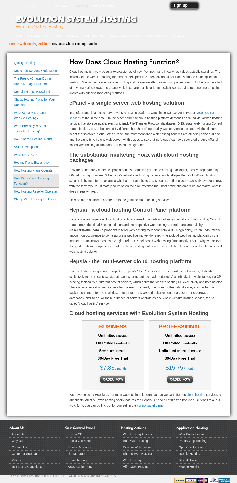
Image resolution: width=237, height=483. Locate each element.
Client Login (26, 6)
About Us (18, 434)
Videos (16, 460)
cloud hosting (196, 394)
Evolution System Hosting (76, 19)
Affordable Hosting (136, 466)
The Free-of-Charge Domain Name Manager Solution (33, 81)
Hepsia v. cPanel (79, 441)
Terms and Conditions (27, 466)
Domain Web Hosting (137, 447)
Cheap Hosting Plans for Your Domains (34, 102)
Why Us (17, 441)
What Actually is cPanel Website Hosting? (30, 115)
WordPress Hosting (192, 434)
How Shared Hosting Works (33, 139)
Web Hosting (132, 460)
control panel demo (150, 405)
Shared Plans (39, 35)
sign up (180, 5)
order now (113, 379)
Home (17, 35)
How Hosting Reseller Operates (36, 191)
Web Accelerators (79, 466)
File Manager (76, 453)
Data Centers (157, 35)
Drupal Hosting (189, 460)
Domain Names (67, 35)
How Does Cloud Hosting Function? (31, 180)
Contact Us (19, 447)
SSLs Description (26, 147)
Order (178, 35)
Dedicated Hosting (125, 35)
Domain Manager (79, 447)
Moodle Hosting (189, 466)
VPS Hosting (94, 35)
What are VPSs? (25, 155)
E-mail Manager (78, 460)
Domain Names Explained (32, 91)
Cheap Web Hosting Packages (35, 199)
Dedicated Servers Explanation (35, 70)
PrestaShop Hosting (193, 441)
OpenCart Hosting (191, 447)
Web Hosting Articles (33, 44)
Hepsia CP (74, 434)
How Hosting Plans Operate (33, 170)
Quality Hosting (24, 63)
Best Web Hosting (135, 441)
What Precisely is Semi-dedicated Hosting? (30, 128)
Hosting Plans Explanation (32, 162)
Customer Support (24, 453)
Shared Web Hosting (137, 453)
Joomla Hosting (189, 453)
